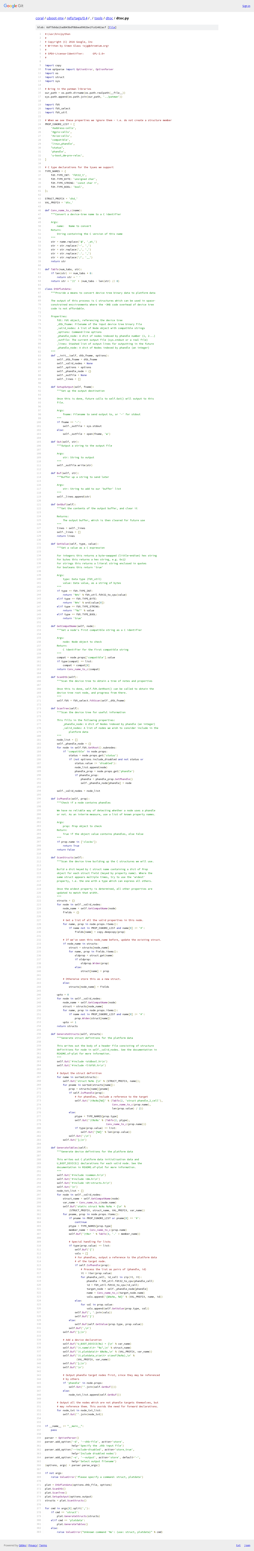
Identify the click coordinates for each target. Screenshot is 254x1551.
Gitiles (22, 1545)
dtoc (109, 18)
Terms (43, 1545)
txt (238, 1545)
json (247, 1545)
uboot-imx (55, 18)
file (112, 27)
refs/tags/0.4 (77, 18)
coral (40, 18)
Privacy (32, 1545)
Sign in (246, 6)
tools (98, 18)
